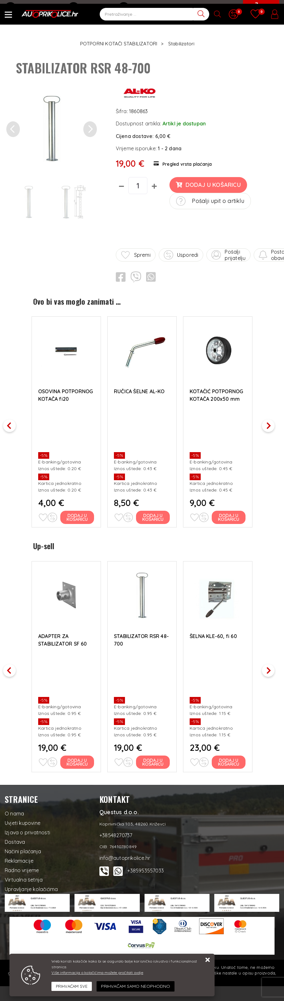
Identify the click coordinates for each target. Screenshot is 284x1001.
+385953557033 (145, 869)
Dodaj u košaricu (208, 184)
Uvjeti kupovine (22, 821)
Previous (12, 423)
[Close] (71, 986)
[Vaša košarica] (260, 11)
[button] (13, 129)
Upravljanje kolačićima (31, 887)
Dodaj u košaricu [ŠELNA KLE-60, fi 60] (229, 760)
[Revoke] (136, 986)
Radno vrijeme (22, 868)
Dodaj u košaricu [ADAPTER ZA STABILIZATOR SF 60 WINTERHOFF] (77, 760)
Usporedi (181, 255)
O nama (14, 811)
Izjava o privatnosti (27, 830)
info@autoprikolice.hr (34, 8)
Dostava (15, 840)
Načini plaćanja (23, 849)
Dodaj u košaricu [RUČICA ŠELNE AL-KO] (153, 516)
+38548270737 (90, 8)
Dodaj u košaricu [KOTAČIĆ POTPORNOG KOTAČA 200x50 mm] (229, 516)
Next (271, 423)
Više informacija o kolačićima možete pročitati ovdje (97, 972)
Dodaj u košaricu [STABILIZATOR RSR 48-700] (153, 760)
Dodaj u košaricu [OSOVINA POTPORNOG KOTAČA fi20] (77, 516)
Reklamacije (19, 859)
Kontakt (133, 8)
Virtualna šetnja (24, 878)
